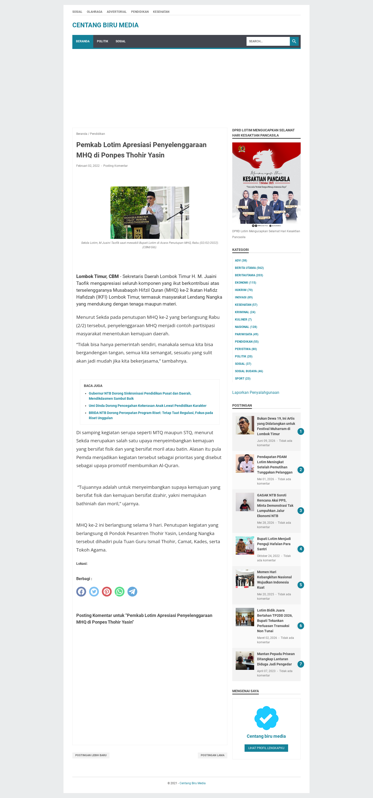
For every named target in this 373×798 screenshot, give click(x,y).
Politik (243, 356)
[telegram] (132, 592)
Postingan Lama (212, 755)
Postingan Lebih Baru (91, 755)
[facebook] (81, 592)
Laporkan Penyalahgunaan (255, 392)
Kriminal (245, 312)
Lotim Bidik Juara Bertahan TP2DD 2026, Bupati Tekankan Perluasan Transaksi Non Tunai (275, 620)
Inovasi (244, 297)
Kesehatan (246, 305)
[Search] (268, 41)
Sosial (243, 364)
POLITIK (102, 41)
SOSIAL (77, 12)
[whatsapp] (119, 592)
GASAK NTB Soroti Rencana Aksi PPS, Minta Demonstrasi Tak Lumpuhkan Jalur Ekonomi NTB (275, 505)
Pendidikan (247, 341)
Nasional (246, 327)
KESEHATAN (161, 12)
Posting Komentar (115, 166)
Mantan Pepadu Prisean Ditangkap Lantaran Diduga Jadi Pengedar (276, 659)
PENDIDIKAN (140, 12)
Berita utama (249, 268)
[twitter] (94, 592)
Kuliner (243, 319)
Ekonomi (245, 282)
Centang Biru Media (105, 25)
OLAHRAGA (94, 12)
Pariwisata (246, 334)
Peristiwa (246, 349)
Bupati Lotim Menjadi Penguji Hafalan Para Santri (274, 544)
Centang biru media (266, 736)
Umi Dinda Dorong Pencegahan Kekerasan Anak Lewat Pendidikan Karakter (147, 406)
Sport (242, 378)
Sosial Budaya (249, 371)
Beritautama (249, 275)
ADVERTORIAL (117, 12)
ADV (241, 260)
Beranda (83, 41)
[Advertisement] (186, 85)
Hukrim (244, 290)
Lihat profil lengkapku (266, 748)
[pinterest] (107, 592)
